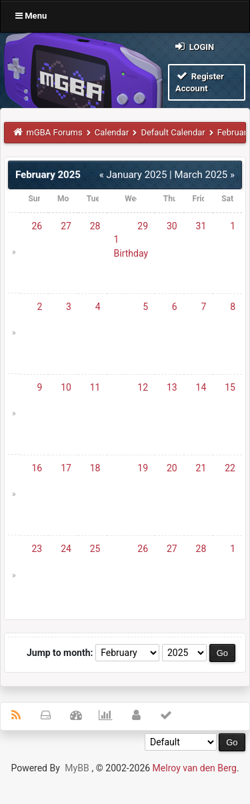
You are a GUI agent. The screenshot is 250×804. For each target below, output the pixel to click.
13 (172, 387)
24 (66, 548)
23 (37, 548)
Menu (31, 16)
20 (172, 468)
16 (37, 468)
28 (95, 226)
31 (201, 226)
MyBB (77, 768)
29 (142, 226)
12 (142, 387)
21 (201, 468)
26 (37, 226)
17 (66, 468)
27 (66, 226)
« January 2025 (133, 175)
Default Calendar (173, 132)
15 (230, 387)
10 (66, 387)
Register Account (199, 81)
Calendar (112, 132)
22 (230, 468)
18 (95, 468)
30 (172, 226)
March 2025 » (204, 175)
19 (142, 468)
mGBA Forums (55, 132)
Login (193, 46)
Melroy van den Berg (195, 768)
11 (95, 387)
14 (201, 387)
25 (95, 548)
